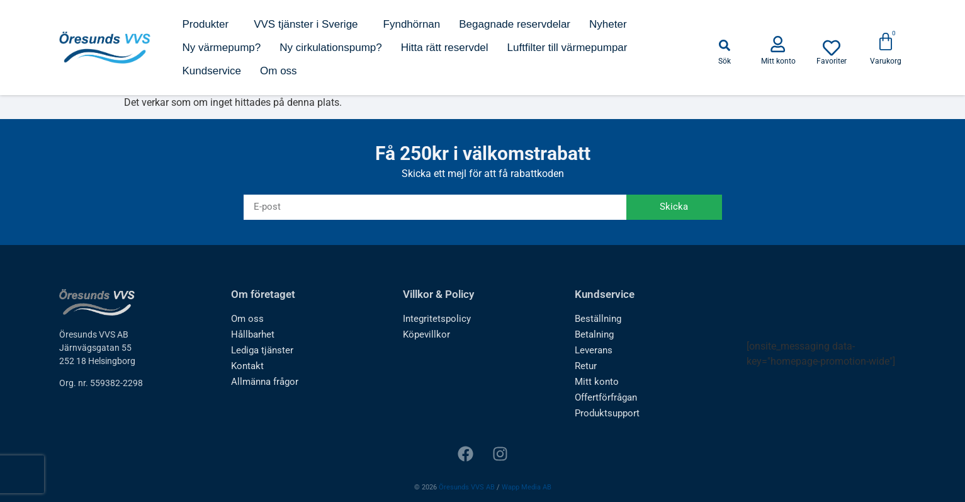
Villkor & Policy (438, 294)
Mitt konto (595, 382)
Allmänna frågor (263, 382)
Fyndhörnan (412, 24)
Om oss (278, 71)
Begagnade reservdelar (514, 24)
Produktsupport (606, 413)
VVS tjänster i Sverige (309, 24)
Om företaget (263, 294)
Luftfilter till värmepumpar (567, 48)
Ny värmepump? (221, 48)
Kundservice (211, 71)
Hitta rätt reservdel (444, 48)
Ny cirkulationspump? (330, 48)
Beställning (596, 319)
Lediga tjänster (260, 350)
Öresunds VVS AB (467, 487)
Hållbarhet (251, 334)
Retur (585, 366)
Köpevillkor (424, 334)
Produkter (208, 24)
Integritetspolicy (434, 319)
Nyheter (608, 24)
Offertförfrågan (605, 397)
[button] (724, 45)
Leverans (593, 350)
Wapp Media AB (526, 487)
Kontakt (246, 366)
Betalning (593, 334)
